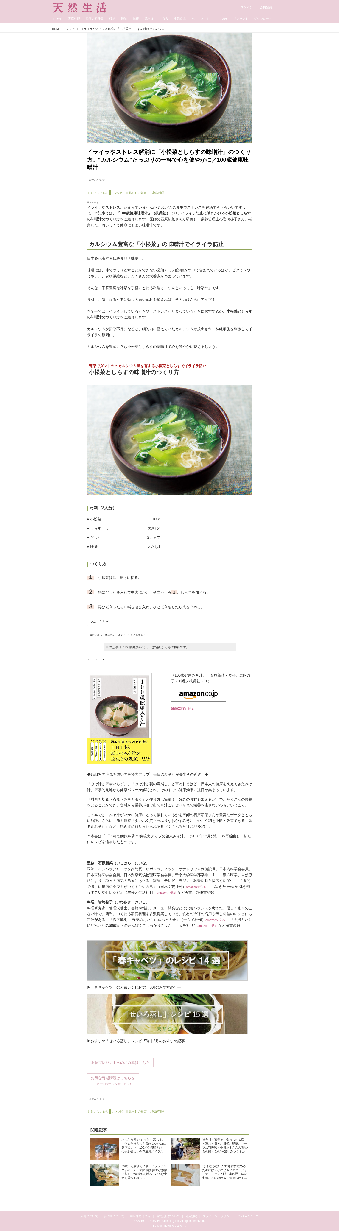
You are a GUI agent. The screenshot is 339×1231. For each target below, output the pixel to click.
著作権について (114, 1216)
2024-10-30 (97, 180)
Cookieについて (248, 1216)
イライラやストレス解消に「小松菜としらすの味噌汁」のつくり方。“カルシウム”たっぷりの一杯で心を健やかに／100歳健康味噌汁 (169, 159)
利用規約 (191, 1216)
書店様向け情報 (140, 1216)
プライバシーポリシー (217, 1216)
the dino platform (174, 1225)
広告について (89, 1216)
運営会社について (168, 1216)
